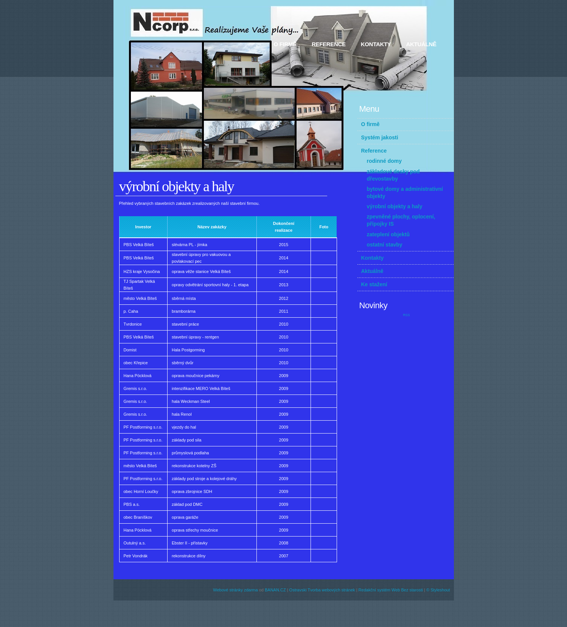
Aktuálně (421, 44)
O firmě (285, 44)
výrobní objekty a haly (395, 206)
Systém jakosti (379, 137)
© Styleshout (438, 590)
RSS (406, 315)
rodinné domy (384, 161)
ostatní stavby (384, 245)
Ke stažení (374, 284)
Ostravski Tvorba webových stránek (322, 590)
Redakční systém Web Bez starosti (391, 590)
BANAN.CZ (275, 590)
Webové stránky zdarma (235, 590)
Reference (329, 44)
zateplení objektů (388, 234)
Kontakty (376, 44)
